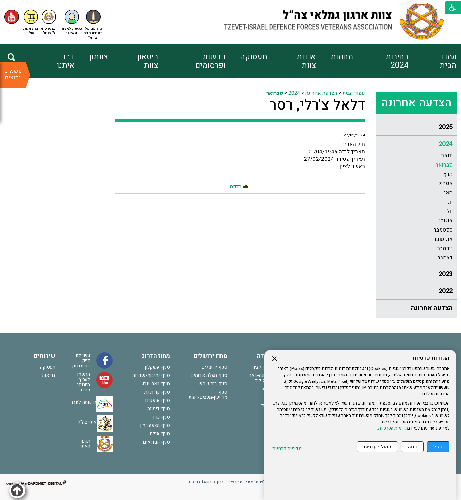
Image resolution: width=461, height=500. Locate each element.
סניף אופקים (157, 400)
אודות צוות (306, 61)
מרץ (448, 174)
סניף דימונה (158, 408)
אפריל (445, 183)
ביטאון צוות (147, 61)
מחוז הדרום (155, 356)
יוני (449, 202)
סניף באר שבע (156, 383)
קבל (438, 446)
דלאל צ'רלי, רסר (317, 105)
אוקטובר (443, 239)
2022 (446, 291)
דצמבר (445, 258)
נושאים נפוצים (13, 74)
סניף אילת (160, 433)
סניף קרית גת (157, 392)
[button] (72, 23)
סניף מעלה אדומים (208, 375)
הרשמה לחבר (83, 402)
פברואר (444, 165)
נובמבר (445, 248)
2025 (446, 127)
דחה (412, 446)
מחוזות (341, 57)
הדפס (235, 186)
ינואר (447, 156)
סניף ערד (161, 417)
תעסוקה (253, 57)
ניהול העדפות (377, 446)
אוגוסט (445, 221)
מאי (448, 193)
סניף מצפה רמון (155, 425)
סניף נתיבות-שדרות (151, 375)
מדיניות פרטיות (287, 449)
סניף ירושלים (214, 367)
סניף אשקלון (157, 367)
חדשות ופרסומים (210, 61)
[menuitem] (432, 61)
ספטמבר (443, 230)
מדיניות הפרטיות (393, 428)
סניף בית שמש (212, 383)
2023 (446, 274)
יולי (449, 211)
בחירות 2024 (396, 61)
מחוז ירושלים (210, 356)
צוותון (98, 57)
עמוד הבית (448, 61)
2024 (446, 144)
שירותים (44, 356)
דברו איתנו (66, 61)
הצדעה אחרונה (416, 102)
